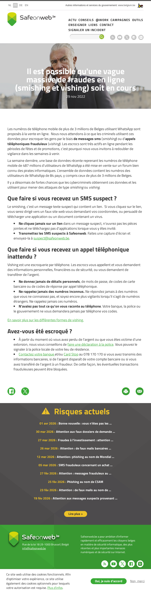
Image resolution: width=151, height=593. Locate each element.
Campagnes (120, 20)
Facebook (133, 37)
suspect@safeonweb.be (51, 238)
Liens (93, 25)
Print (126, 391)
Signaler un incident (87, 30)
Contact (107, 25)
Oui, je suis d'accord (108, 581)
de (21, 5)
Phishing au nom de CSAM (85, 482)
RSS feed (112, 37)
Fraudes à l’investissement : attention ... (85, 440)
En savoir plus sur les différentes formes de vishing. (45, 320)
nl (9, 5)
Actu (72, 20)
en (26, 5)
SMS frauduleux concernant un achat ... (85, 465)
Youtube (119, 37)
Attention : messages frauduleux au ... (85, 473)
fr (15, 5)
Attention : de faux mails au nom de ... (85, 490)
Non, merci (137, 581)
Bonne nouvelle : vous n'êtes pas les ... (85, 423)
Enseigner (77, 25)
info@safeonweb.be (34, 548)
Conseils (86, 20)
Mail (140, 391)
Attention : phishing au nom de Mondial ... (85, 457)
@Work (102, 20)
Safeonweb (31, 19)
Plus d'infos (55, 587)
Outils (137, 20)
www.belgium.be (126, 5)
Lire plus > (75, 513)
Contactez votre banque (37, 354)
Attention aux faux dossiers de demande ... (85, 431)
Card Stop (71, 354)
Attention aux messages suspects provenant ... (85, 498)
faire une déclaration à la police (90, 344)
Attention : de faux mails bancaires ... (85, 448)
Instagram (141, 37)
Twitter (25, 391)
